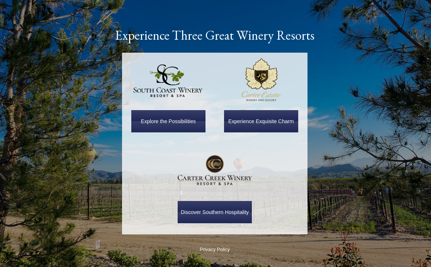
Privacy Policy (215, 249)
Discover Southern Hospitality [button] (215, 212)
